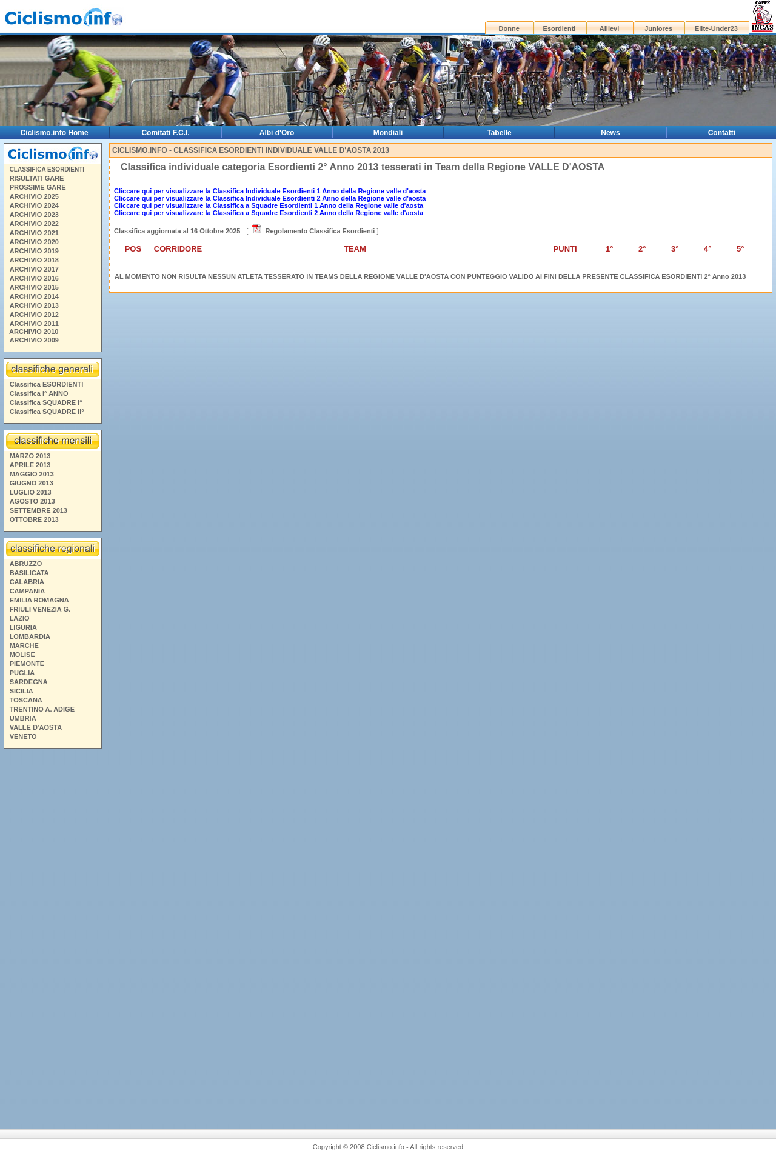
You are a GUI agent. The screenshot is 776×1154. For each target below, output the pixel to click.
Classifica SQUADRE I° (46, 402)
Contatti (721, 132)
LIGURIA (23, 627)
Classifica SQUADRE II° (47, 411)
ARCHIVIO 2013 (34, 305)
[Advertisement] (52, 930)
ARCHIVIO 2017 (34, 269)
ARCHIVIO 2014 (34, 296)
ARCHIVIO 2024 (34, 205)
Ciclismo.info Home (55, 132)
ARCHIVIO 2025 (34, 196)
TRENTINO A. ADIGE (42, 709)
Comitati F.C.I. (165, 132)
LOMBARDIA (30, 636)
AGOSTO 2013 (32, 501)
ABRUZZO (26, 563)
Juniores (658, 28)
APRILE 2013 (30, 465)
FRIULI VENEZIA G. (40, 609)
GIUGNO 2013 (31, 483)
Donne (509, 28)
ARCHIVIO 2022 (34, 223)
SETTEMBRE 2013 (38, 510)
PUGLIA (22, 672)
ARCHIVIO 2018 (34, 260)
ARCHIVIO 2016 (34, 278)
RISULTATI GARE (37, 178)
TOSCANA (26, 700)
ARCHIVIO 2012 (34, 314)
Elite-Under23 (716, 28)
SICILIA (21, 691)
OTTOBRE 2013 (34, 519)
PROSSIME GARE (38, 187)
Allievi (609, 28)
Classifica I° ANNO (39, 393)
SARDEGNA (29, 681)
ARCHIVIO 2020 (34, 241)
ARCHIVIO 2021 (34, 232)
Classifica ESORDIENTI (47, 384)
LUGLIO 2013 (31, 492)
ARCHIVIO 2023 (34, 214)
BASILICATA (29, 572)
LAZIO (20, 618)
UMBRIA (23, 718)
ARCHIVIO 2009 (34, 340)
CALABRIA (27, 581)
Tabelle (499, 132)
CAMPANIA (27, 591)
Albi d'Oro (277, 132)
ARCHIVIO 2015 (34, 287)
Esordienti (559, 28)
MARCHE (24, 645)
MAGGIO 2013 (32, 474)
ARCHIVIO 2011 (34, 323)
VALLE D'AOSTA (36, 727)
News (610, 132)
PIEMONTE (27, 663)
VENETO (23, 736)
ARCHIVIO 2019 (34, 251)
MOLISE (22, 654)
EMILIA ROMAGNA (39, 600)
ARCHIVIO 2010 (33, 331)
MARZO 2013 (30, 455)
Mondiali (388, 132)
